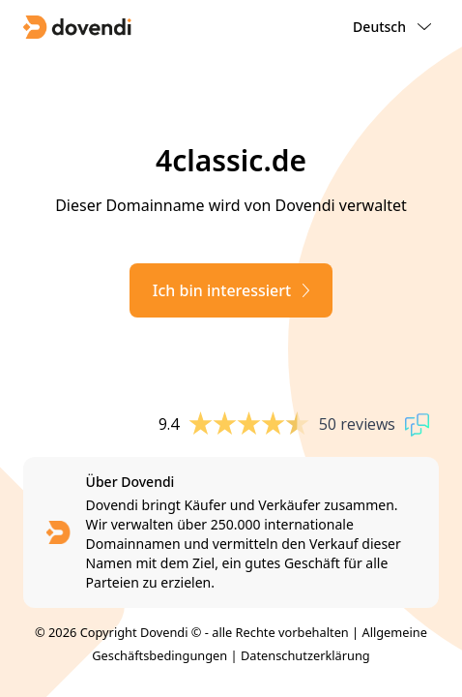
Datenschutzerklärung (305, 655)
